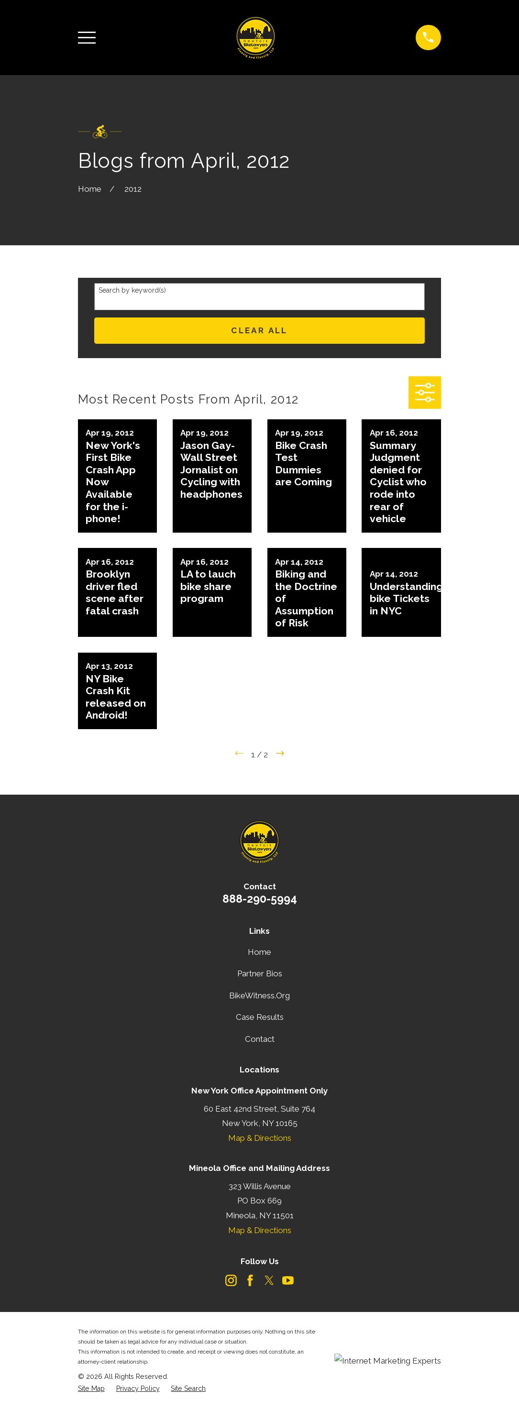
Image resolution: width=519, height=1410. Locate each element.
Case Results (260, 1017)
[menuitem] (91, 1389)
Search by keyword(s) (132, 290)
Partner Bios (259, 973)
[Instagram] (231, 1280)
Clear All (259, 330)
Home (259, 952)
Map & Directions (259, 1138)
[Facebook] (250, 1280)
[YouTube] (288, 1280)
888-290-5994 (259, 898)
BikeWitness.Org (259, 995)
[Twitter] (269, 1280)
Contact (260, 1039)
